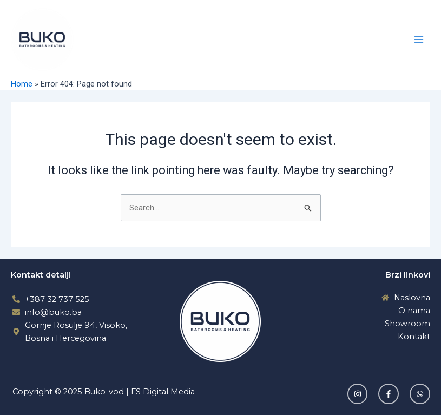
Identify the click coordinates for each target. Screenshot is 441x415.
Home (21, 84)
